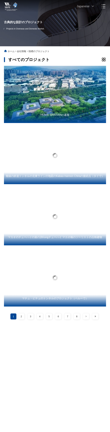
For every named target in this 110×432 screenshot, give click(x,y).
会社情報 (21, 51)
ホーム (11, 51)
